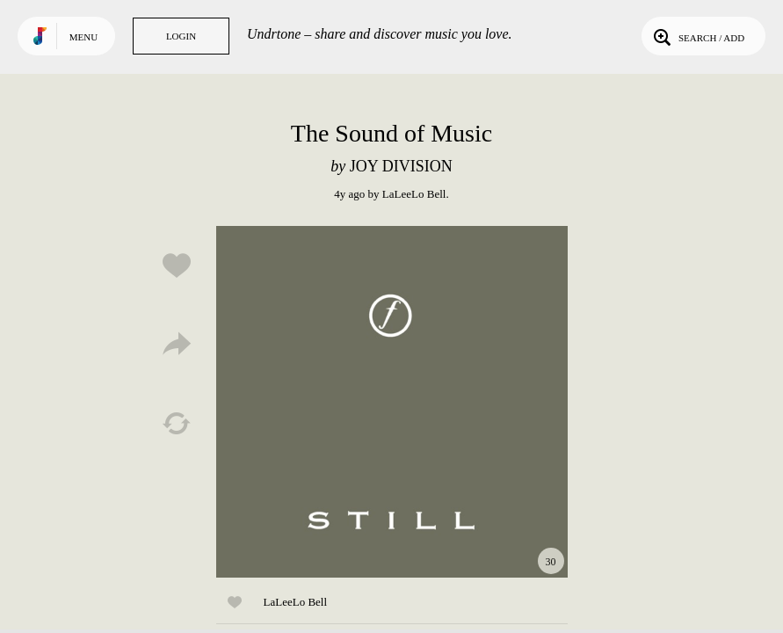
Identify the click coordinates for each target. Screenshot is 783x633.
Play (392, 402)
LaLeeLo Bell (414, 193)
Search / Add (697, 36)
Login (181, 36)
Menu (83, 37)
